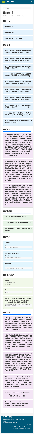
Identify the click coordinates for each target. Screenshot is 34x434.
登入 (32, 1)
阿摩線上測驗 (8, 2)
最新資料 (29, 424)
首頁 (5, 8)
